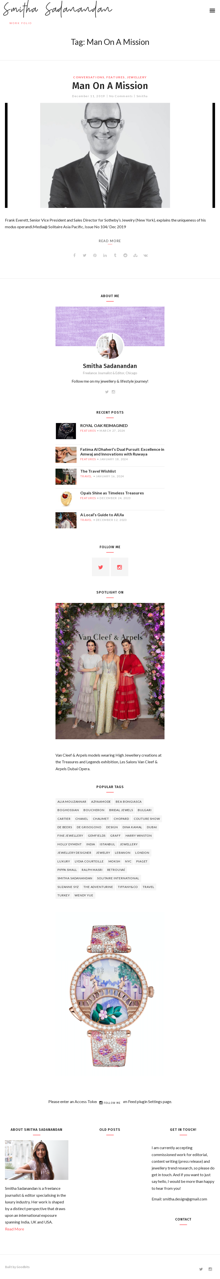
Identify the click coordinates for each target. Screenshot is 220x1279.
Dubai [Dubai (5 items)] (152, 827)
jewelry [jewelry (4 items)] (103, 852)
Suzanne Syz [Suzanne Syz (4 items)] (68, 887)
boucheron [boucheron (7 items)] (94, 810)
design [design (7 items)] (112, 827)
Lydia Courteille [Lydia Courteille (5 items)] (89, 861)
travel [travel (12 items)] (148, 887)
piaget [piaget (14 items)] (142, 861)
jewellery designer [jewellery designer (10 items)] (74, 852)
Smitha (142, 96)
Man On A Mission (110, 85)
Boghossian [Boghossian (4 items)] (68, 810)
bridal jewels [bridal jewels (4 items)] (121, 810)
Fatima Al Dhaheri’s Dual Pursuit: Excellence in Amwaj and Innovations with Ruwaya (122, 451)
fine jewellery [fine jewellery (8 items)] (70, 835)
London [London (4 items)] (142, 852)
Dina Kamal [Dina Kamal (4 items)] (132, 827)
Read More (14, 1228)
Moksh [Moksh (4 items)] (114, 861)
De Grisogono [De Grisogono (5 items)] (89, 827)
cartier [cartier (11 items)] (64, 819)
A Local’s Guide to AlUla (102, 514)
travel (86, 476)
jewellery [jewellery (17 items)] (129, 844)
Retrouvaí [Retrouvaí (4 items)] (116, 870)
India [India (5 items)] (90, 844)
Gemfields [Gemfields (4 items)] (97, 835)
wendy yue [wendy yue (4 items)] (84, 895)
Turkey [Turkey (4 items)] (63, 895)
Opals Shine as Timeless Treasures (112, 492)
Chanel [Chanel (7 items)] (81, 819)
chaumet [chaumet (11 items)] (101, 819)
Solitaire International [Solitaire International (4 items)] (118, 878)
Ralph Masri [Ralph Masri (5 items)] (92, 870)
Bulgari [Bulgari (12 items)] (145, 810)
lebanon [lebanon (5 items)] (123, 852)
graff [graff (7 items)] (115, 835)
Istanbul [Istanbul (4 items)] (107, 844)
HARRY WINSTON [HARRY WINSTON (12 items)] (139, 835)
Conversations (88, 77)
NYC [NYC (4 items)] (128, 861)
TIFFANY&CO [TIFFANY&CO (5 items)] (128, 887)
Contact (183, 1219)
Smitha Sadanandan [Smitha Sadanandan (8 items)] (74, 878)
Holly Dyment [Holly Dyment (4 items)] (69, 844)
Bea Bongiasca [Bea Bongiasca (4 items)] (129, 801)
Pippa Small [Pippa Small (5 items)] (67, 870)
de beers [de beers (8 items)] (64, 827)
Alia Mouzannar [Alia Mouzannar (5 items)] (71, 801)
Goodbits (23, 1267)
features (115, 77)
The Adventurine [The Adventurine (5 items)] (98, 887)
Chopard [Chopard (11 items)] (121, 819)
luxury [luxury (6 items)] (63, 861)
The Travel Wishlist (98, 471)
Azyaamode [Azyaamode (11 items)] (101, 801)
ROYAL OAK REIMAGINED (104, 425)
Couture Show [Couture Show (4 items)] (147, 819)
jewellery (137, 77)
